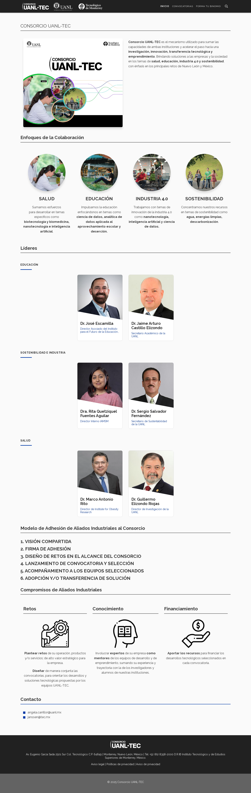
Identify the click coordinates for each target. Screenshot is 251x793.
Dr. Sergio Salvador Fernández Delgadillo (149, 416)
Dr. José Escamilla (96, 323)
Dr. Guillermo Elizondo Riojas (145, 501)
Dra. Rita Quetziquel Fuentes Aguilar (98, 413)
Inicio (164, 6)
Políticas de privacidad (120, 764)
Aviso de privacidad (148, 764)
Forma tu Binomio (208, 6)
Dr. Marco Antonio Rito (96, 501)
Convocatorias (182, 6)
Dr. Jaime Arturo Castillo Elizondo (146, 325)
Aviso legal (97, 764)
